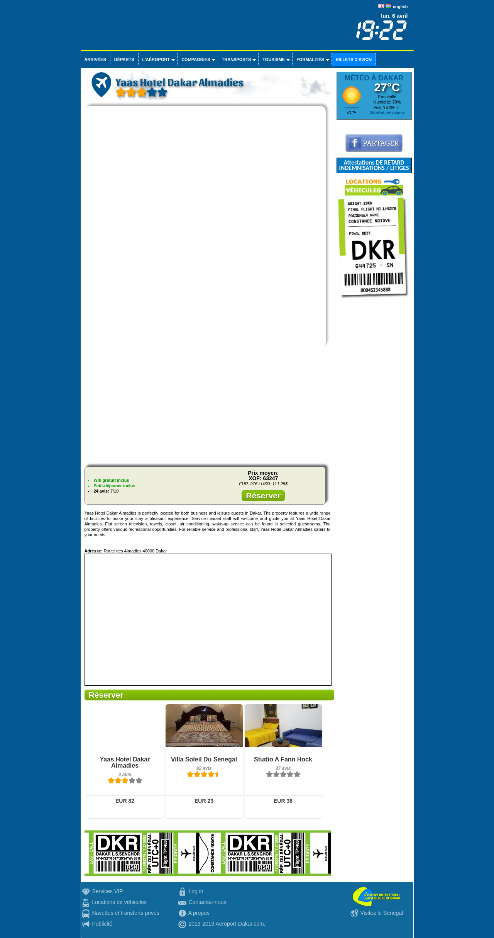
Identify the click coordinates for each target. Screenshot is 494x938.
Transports (236, 59)
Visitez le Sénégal (381, 913)
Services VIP (107, 891)
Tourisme (273, 59)
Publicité (102, 924)
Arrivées (95, 59)
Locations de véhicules (119, 902)
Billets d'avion (354, 59)
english (400, 6)
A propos (199, 913)
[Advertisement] (208, 407)
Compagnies (195, 59)
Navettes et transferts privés (125, 913)
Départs (124, 59)
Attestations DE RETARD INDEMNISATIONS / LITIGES (374, 165)
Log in (195, 891)
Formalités (310, 59)
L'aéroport (156, 59)
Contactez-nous (207, 902)
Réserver (263, 495)
